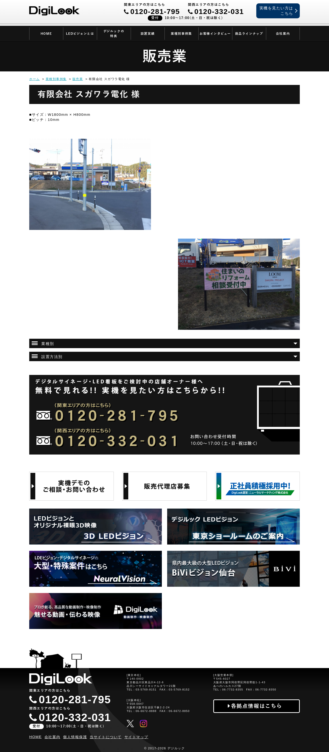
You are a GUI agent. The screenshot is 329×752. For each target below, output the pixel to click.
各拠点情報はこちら (256, 706)
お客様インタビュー (215, 33)
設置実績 (148, 33)
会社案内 (283, 33)
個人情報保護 (75, 737)
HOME (46, 33)
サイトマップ (136, 737)
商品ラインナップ (249, 33)
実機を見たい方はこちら (276, 10)
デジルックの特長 (113, 34)
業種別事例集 (181, 33)
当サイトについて (106, 737)
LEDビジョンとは (80, 33)
